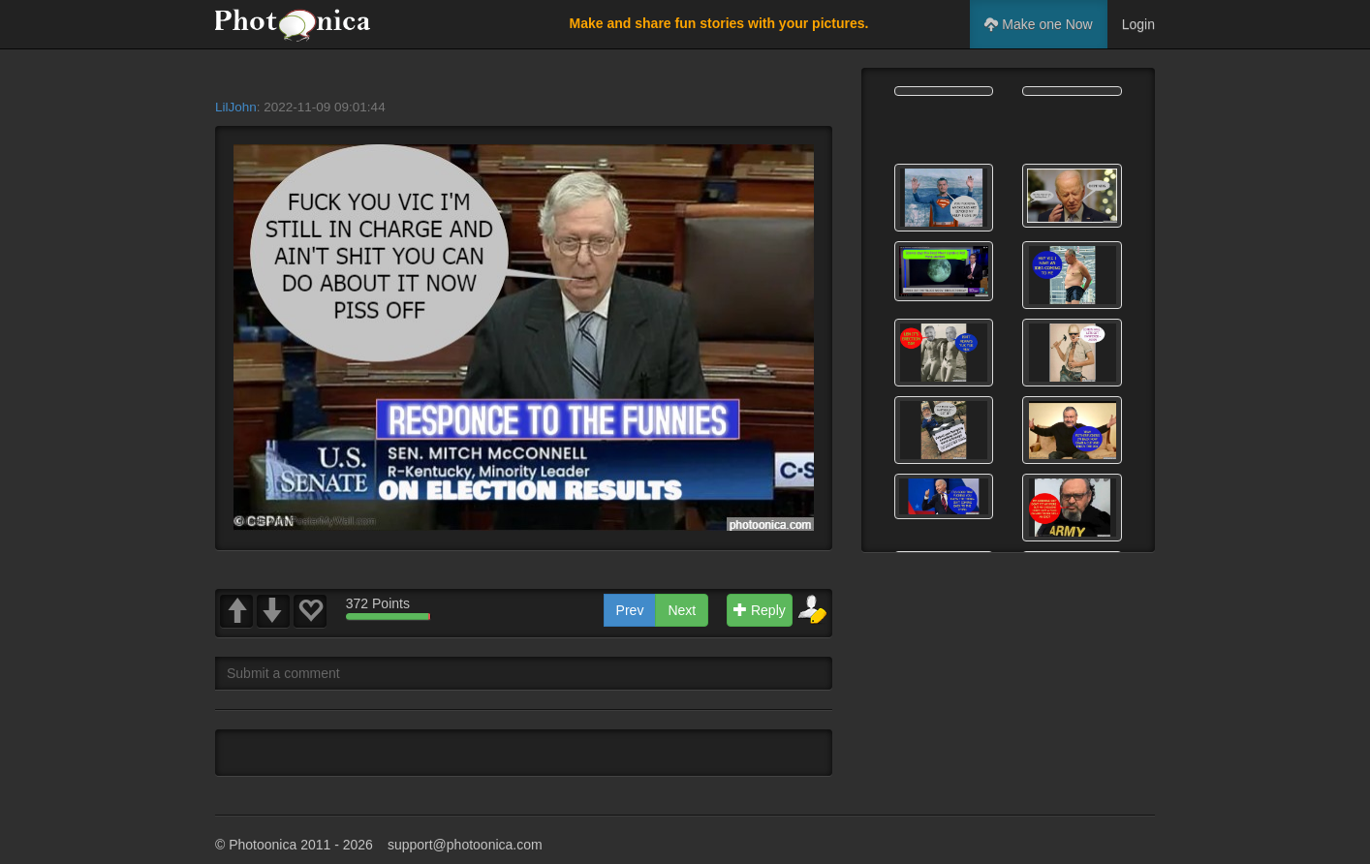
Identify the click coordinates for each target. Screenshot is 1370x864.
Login (1138, 24)
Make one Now (1038, 24)
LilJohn (236, 107)
